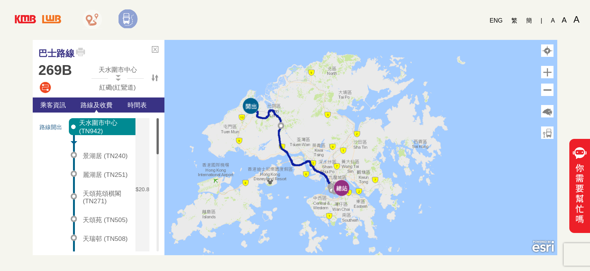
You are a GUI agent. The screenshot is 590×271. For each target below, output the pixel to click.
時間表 (137, 105)
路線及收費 (97, 105)
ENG (496, 20)
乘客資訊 (53, 105)
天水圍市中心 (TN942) (98, 127)
